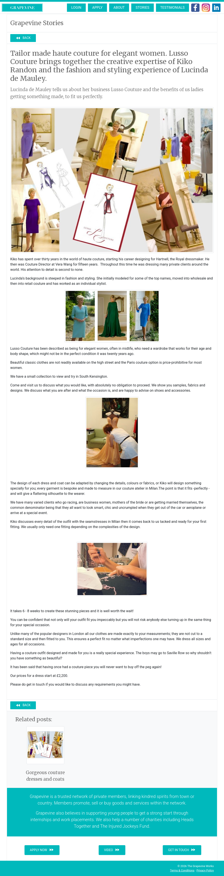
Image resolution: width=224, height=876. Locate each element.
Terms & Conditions (182, 870)
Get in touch (182, 849)
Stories (142, 7)
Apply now (42, 849)
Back (23, 38)
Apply (97, 7)
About (119, 7)
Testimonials (172, 7)
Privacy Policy (205, 870)
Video (112, 849)
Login (76, 7)
